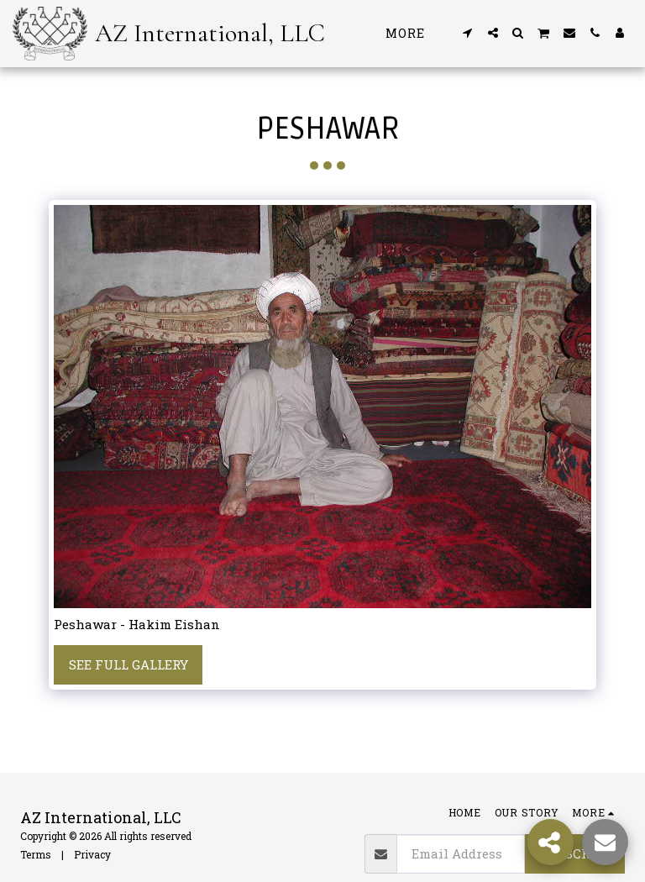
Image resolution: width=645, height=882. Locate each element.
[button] (468, 33)
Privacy (92, 854)
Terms (35, 854)
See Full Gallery (128, 664)
